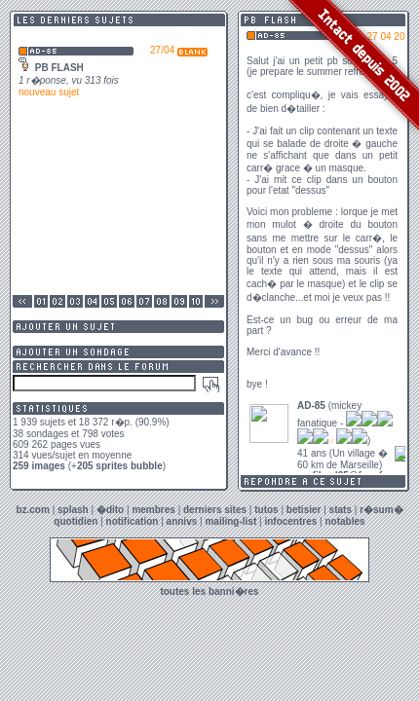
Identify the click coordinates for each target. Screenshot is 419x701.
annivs (182, 521)
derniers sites (215, 509)
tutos (266, 509)
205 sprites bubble (120, 466)
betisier (304, 509)
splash (73, 509)
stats (340, 509)
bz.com (32, 509)
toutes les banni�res (209, 591)
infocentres (290, 521)
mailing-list (230, 521)
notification (132, 521)
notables (345, 521)
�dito (110, 509)
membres (153, 509)
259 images (39, 466)
